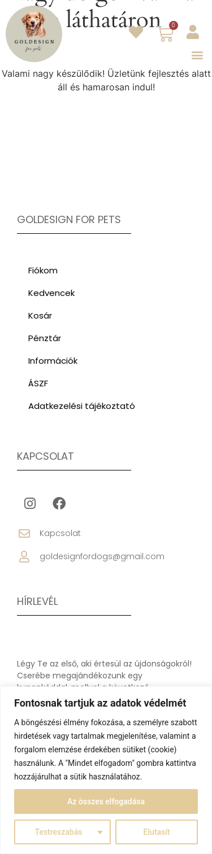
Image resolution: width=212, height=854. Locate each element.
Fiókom (43, 270)
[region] (106, 770)
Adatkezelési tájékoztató (81, 406)
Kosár (40, 315)
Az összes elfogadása (106, 801)
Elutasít (157, 831)
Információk (52, 361)
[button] (197, 54)
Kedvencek (51, 293)
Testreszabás (59, 831)
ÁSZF (38, 383)
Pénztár (44, 338)
